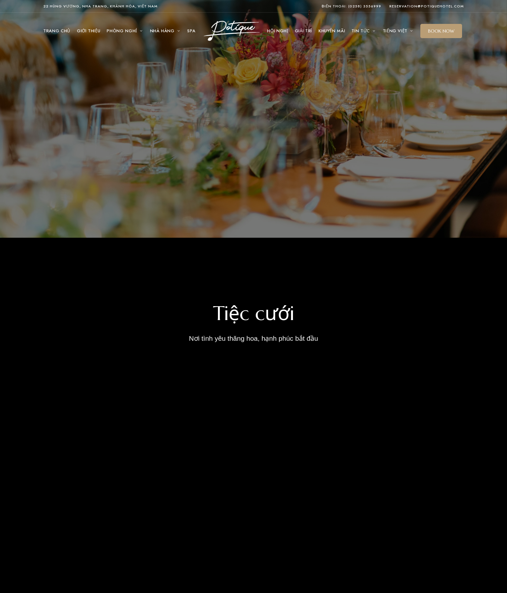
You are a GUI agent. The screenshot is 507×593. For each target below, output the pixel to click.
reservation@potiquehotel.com (426, 6)
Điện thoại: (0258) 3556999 (351, 6)
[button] (441, 31)
